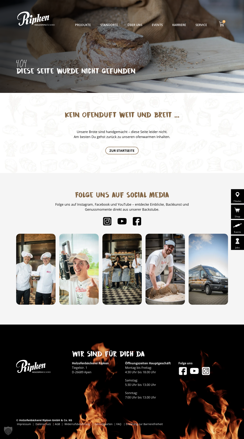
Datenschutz (44, 424)
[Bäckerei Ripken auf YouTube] (122, 221)
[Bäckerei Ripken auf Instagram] (107, 221)
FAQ (118, 424)
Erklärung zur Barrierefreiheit (144, 424)
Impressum (25, 424)
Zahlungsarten (103, 424)
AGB (57, 424)
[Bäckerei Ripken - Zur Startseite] (36, 18)
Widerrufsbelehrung (77, 424)
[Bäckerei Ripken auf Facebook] (137, 221)
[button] (8, 431)
